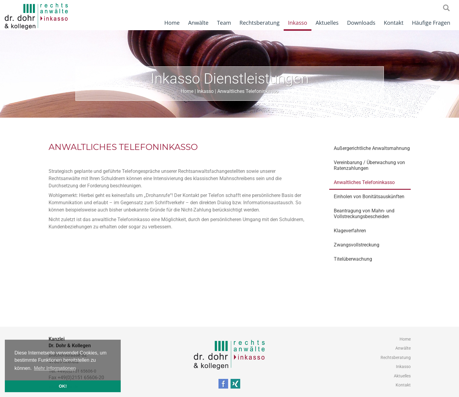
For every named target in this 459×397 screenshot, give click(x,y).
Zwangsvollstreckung (356, 245)
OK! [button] (63, 386)
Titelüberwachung (353, 259)
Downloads (361, 22)
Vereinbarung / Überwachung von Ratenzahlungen (369, 165)
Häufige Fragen (431, 22)
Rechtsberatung (260, 22)
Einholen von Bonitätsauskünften (369, 196)
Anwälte (198, 22)
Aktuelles (327, 22)
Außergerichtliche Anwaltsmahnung (372, 148)
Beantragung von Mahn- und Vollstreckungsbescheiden (364, 213)
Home (172, 22)
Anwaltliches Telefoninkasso (247, 91)
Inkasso (297, 22)
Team (224, 22)
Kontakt (393, 22)
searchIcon (446, 8)
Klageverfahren (350, 230)
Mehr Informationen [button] (55, 368)
